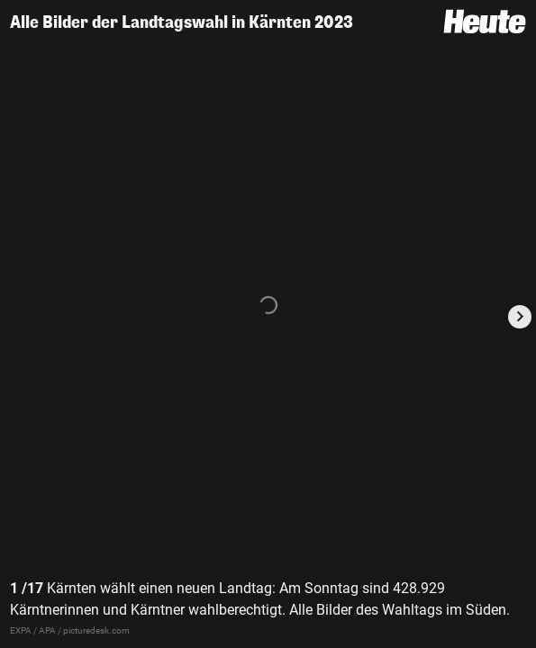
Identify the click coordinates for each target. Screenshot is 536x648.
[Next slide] (519, 316)
